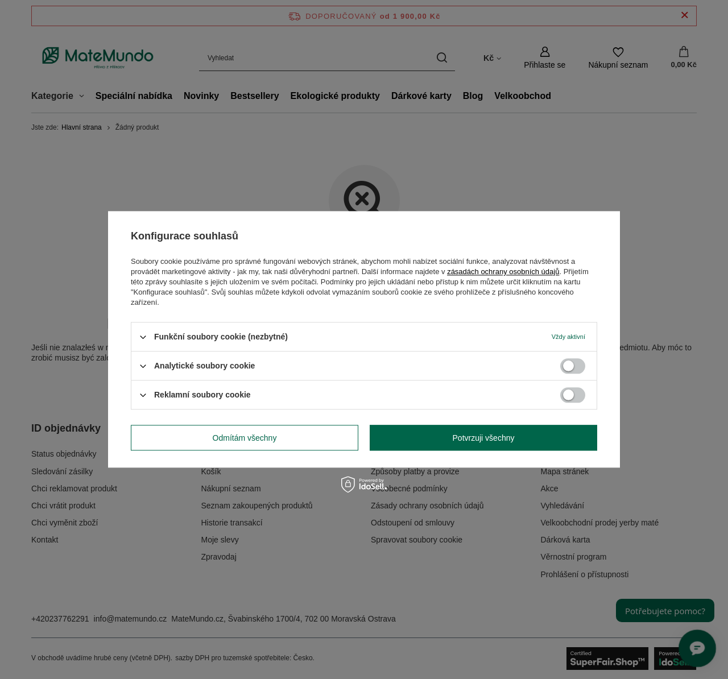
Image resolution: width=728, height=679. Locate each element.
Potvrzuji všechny (484, 437)
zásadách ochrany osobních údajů (503, 271)
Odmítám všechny (245, 437)
